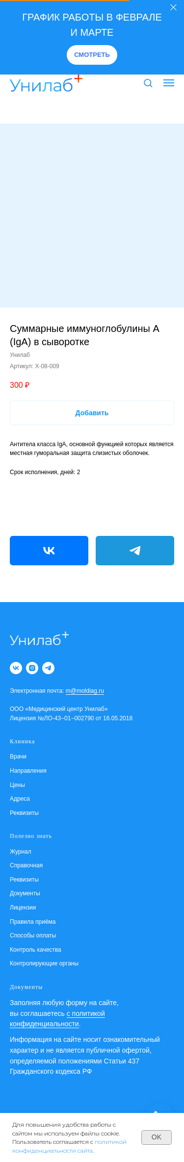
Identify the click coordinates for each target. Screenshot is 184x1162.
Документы (25, 893)
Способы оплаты (33, 935)
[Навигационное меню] (168, 82)
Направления (28, 770)
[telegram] (48, 668)
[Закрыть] (173, 7)
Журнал (20, 851)
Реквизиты (24, 812)
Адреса (20, 798)
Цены (17, 785)
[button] (92, 55)
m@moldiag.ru (85, 690)
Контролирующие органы (44, 963)
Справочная (26, 865)
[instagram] (32, 668)
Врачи (18, 756)
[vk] (16, 668)
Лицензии (23, 907)
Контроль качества (35, 949)
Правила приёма (33, 921)
